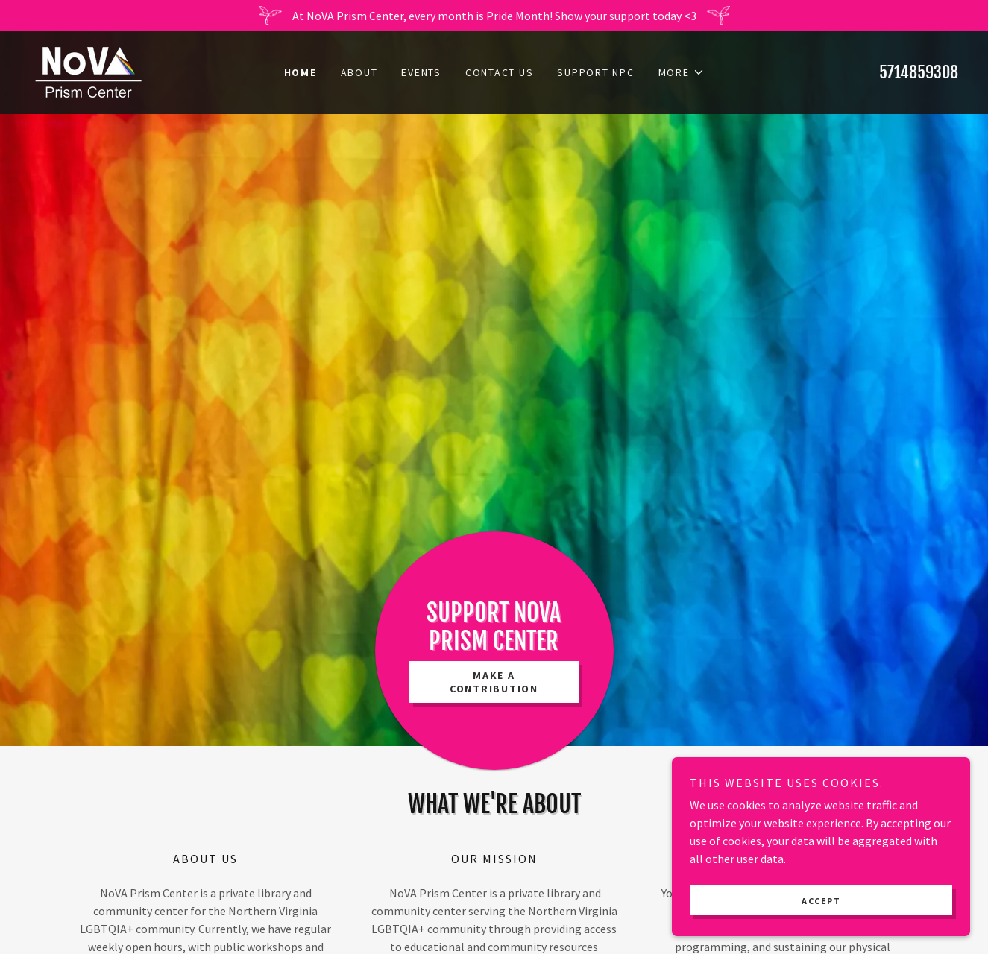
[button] (681, 72)
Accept (821, 920)
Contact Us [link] (499, 72)
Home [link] (300, 72)
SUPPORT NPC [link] (595, 72)
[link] (88, 70)
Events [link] (421, 72)
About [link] (359, 72)
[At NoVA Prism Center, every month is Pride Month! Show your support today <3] (494, 15)
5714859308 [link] (918, 72)
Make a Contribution (494, 682)
